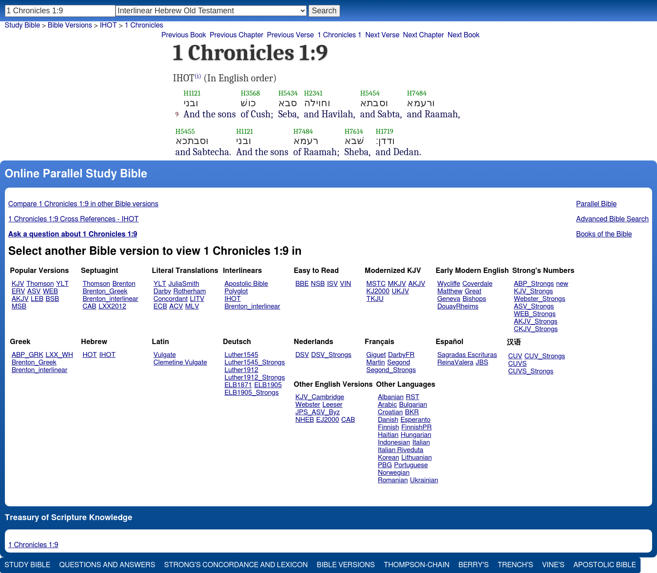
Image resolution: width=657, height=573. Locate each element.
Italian (421, 442)
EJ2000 (327, 420)
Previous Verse (290, 35)
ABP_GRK (27, 355)
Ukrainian (424, 480)
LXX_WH (59, 355)
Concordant (170, 299)
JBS (482, 362)
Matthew (450, 291)
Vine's (553, 565)
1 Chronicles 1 (339, 35)
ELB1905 (268, 385)
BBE (302, 283)
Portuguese (411, 465)
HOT (90, 355)
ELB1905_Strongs (251, 392)
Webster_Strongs (539, 299)
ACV (176, 306)
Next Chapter (423, 35)
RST (413, 397)
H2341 (313, 93)
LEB (37, 299)
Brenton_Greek (105, 291)
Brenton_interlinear (110, 299)
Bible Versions (70, 25)
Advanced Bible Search (612, 219)
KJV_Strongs (533, 291)
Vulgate (164, 355)
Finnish (388, 427)
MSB (19, 306)
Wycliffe (448, 283)
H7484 (416, 93)
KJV (18, 283)
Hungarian (416, 435)
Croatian (390, 412)
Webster (308, 404)
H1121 (192, 93)
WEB (50, 291)
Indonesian (394, 442)
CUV (515, 356)
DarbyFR (401, 355)
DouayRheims (458, 306)
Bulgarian (413, 404)
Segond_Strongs (391, 370)
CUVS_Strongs (530, 371)
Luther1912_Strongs (254, 377)
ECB (160, 306)
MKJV (397, 283)
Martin (375, 362)
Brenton (124, 283)
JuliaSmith (183, 283)
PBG (385, 465)
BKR (412, 412)
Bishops (474, 299)
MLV (192, 306)
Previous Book (183, 35)
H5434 (288, 93)
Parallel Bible (596, 204)
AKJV (20, 299)
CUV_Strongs (545, 356)
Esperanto (416, 420)
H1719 (384, 131)
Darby (162, 291)
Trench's (515, 565)
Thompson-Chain (416, 565)
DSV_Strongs (331, 355)
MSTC (375, 283)
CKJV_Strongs (536, 329)
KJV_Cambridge (320, 397)
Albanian (391, 397)
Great (473, 291)
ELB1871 (238, 385)
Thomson (40, 283)
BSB (52, 299)
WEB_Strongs (535, 314)
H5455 (185, 131)
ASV (33, 291)
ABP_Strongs (534, 283)
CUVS (517, 364)
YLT (62, 283)
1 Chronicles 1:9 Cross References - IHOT (73, 219)
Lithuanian (416, 457)
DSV (302, 355)
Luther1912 (241, 370)
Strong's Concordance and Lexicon (236, 565)
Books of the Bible (604, 234)
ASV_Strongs (534, 306)
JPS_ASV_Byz (318, 412)
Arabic (387, 404)
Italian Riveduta (400, 450)
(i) (198, 76)
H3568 (250, 93)
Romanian (393, 480)
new (562, 283)
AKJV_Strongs (535, 321)
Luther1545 (241, 355)
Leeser (332, 404)
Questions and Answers (107, 565)
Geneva (449, 299)
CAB (89, 306)
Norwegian (393, 472)
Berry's (473, 565)
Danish (388, 420)
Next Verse (382, 35)
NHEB (305, 420)
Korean (388, 457)
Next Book (464, 35)
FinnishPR (416, 427)
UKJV (400, 291)
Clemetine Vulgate (180, 362)
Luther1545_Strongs (254, 362)
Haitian (388, 435)
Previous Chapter (237, 35)
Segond (398, 362)
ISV (332, 283)
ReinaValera (455, 362)
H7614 (354, 131)
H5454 (370, 93)
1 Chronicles (143, 25)
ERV (18, 291)
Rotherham (189, 291)
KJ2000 (377, 291)
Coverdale (477, 283)
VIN (345, 283)
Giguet (376, 355)
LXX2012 (112, 306)
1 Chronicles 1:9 (33, 545)
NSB (317, 283)
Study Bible (22, 25)
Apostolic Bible (604, 565)
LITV (197, 299)
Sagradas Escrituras (467, 355)
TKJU (375, 299)
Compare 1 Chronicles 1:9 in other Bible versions (83, 204)
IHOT (232, 299)
